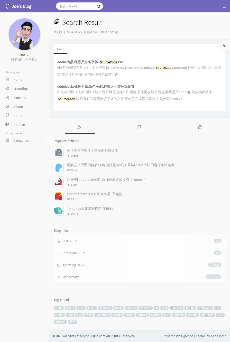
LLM (164, 308)
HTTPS (59, 315)
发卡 (72, 321)
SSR (79, 315)
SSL (217, 308)
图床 (89, 315)
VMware (192, 315)
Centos (155, 315)
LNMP (91, 308)
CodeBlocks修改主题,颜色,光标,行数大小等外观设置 (95, 87)
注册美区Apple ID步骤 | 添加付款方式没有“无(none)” (106, 179)
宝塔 (220, 315)
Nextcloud (205, 308)
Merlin (129, 315)
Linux (58, 308)
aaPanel (60, 321)
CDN (166, 315)
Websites (145, 308)
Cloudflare (102, 315)
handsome (218, 336)
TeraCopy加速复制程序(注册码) (90, 208)
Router (117, 315)
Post (60, 49)
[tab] (79, 126)
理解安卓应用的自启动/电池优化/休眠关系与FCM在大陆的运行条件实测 (120, 165)
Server (70, 308)
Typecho (176, 308)
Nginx (118, 308)
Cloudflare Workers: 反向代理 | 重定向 (94, 194)
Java (81, 308)
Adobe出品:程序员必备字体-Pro (90, 62)
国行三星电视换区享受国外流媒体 (92, 150)
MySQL (190, 308)
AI (156, 308)
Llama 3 (142, 315)
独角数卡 (207, 315)
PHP (70, 315)
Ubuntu (131, 308)
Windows (105, 308)
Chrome (179, 315)
